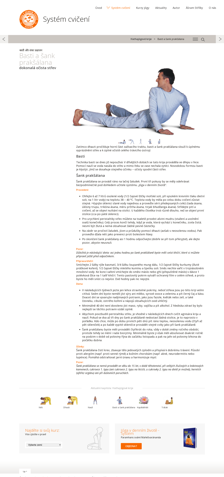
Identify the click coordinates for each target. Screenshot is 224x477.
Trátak (168, 402)
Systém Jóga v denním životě (29, 18)
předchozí (4, 39)
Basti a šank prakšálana (123, 402)
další (220, 39)
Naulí (95, 402)
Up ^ (25, 471)
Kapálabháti (144, 402)
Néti (46, 402)
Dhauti (70, 402)
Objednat (131, 446)
